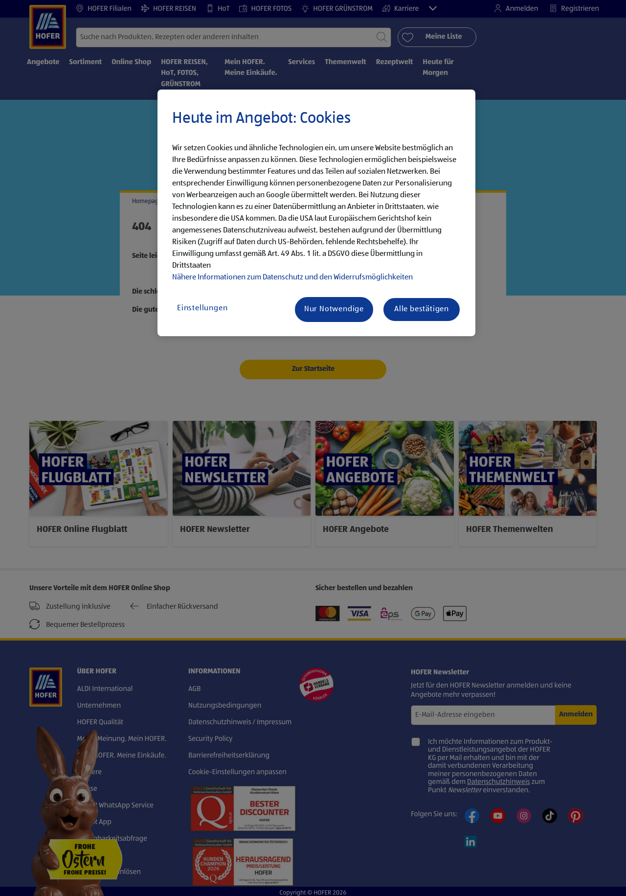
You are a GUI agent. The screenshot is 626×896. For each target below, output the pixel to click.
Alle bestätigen (421, 309)
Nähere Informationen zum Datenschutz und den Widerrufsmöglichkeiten (292, 277)
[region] (316, 213)
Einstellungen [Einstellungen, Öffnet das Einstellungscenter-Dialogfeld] (202, 308)
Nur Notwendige (334, 309)
